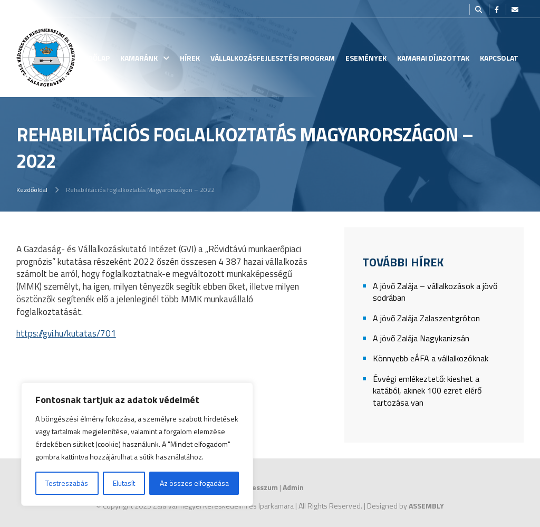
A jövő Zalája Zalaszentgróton (426, 318)
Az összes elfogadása (194, 482)
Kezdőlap (92, 57)
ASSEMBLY (426, 505)
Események (366, 57)
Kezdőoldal (31, 190)
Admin (293, 487)
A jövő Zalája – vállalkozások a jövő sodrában (435, 292)
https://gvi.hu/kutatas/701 (66, 333)
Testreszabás (66, 482)
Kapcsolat (499, 57)
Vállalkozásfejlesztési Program (272, 57)
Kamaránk (139, 57)
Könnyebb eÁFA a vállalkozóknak (430, 358)
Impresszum (257, 487)
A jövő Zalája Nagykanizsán (421, 338)
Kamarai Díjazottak (433, 57)
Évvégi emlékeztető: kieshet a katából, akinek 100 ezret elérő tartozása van (427, 391)
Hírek (190, 57)
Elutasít (124, 482)
